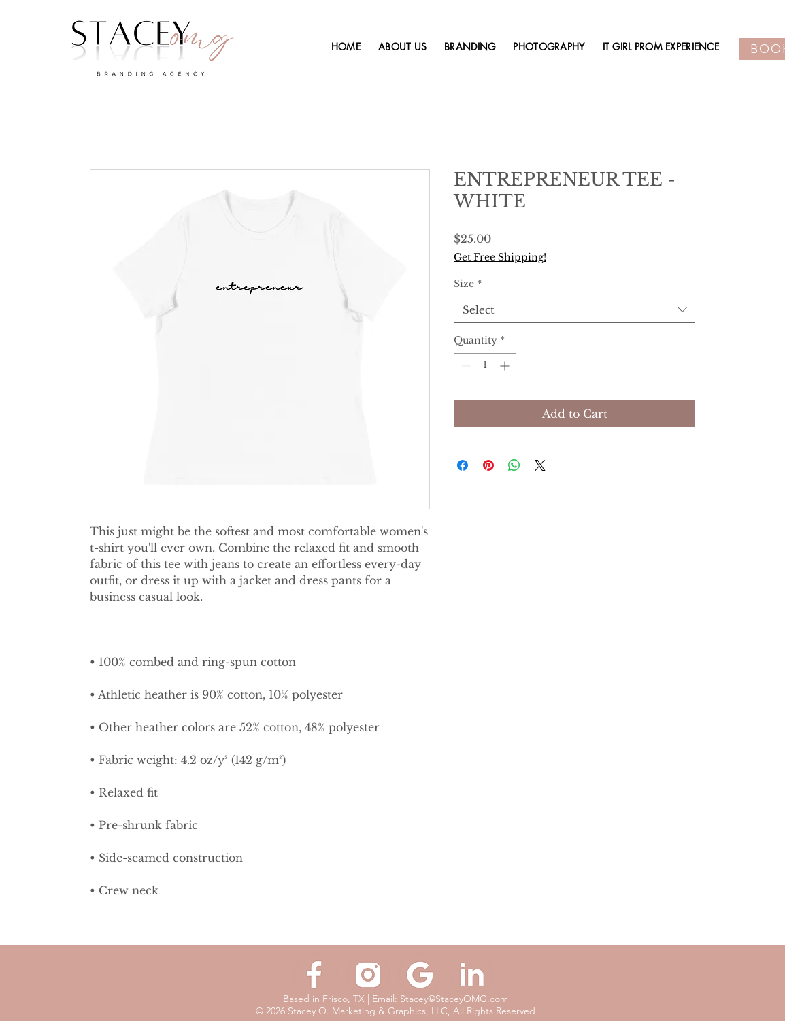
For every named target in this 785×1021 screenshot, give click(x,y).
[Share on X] (540, 465)
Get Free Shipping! (500, 257)
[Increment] (505, 366)
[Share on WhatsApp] (514, 465)
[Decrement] (464, 366)
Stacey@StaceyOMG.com (454, 998)
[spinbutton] (485, 366)
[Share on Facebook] (462, 465)
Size (468, 284)
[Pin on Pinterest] (488, 465)
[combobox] (574, 310)
